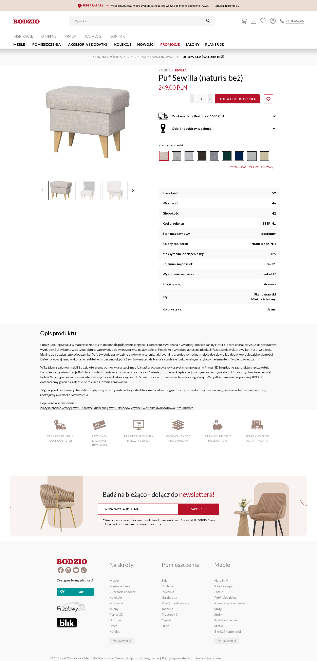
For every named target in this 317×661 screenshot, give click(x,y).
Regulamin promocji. (226, 5)
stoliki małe (185, 408)
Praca (70, 36)
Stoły (218, 609)
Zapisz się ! (198, 509)
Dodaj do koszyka (237, 99)
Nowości (146, 44)
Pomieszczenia (47, 44)
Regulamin (151, 658)
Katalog (93, 36)
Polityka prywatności (176, 658)
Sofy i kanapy (223, 586)
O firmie (48, 36)
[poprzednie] (42, 155)
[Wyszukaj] (139, 21)
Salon (165, 580)
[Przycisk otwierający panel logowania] (273, 21)
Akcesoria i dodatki (88, 44)
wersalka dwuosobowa (159, 408)
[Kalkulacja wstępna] (253, 21)
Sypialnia (168, 592)
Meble (20, 44)
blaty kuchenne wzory (55, 408)
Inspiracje (23, 36)
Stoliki (218, 614)
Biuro (165, 626)
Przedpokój (170, 614)
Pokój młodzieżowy (175, 603)
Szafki (218, 626)
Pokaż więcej (122, 640)
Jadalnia (167, 609)
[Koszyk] (244, 21)
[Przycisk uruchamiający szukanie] (208, 21)
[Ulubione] (263, 21)
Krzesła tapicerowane (229, 603)
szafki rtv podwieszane (125, 408)
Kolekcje (123, 44)
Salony (192, 44)
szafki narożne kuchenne (90, 408)
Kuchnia (167, 586)
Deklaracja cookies (207, 658)
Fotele (218, 592)
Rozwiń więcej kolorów (251, 167)
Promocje (170, 44)
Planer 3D (214, 44)
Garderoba (169, 597)
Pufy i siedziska (225, 597)
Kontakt (118, 36)
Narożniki (221, 580)
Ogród (166, 620)
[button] (192, 98)
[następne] (133, 155)
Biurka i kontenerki (227, 631)
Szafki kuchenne (225, 620)
